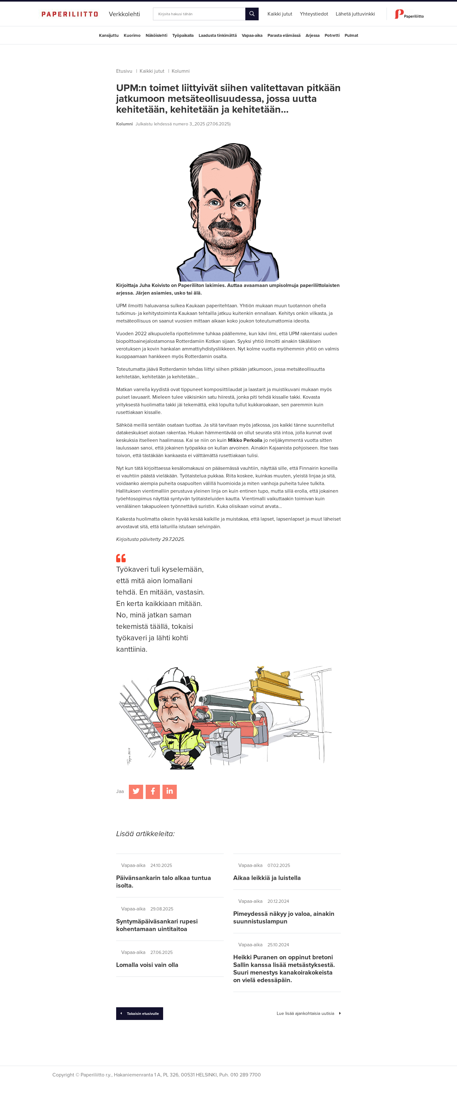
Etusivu (124, 71)
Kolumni (181, 71)
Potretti (332, 35)
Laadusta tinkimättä (218, 35)
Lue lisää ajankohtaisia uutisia (309, 1013)
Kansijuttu (109, 35)
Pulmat (351, 35)
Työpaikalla (183, 35)
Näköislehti (156, 35)
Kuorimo (132, 35)
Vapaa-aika (252, 35)
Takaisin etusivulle (139, 1013)
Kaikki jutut (152, 71)
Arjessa (313, 35)
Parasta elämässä (284, 35)
